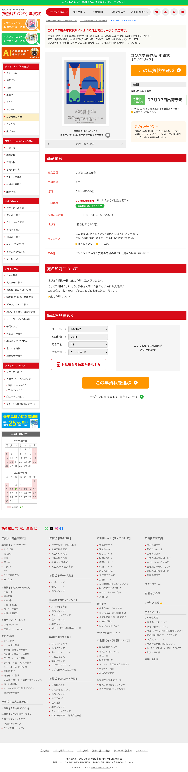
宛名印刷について (60, 296)
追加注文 (103, 597)
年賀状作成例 (58, 685)
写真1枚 (10, 148)
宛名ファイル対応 (59, 562)
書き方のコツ (153, 554)
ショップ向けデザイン (14, 728)
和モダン (10, 80)
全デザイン (11, 131)
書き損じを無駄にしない (159, 567)
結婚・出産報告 (14, 184)
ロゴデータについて (61, 665)
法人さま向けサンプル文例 (112, 689)
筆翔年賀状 (12, 326)
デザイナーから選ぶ (16, 208)
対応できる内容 (59, 607)
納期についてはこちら (144, 112)
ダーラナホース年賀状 (17, 304)
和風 (8, 88)
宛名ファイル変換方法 (62, 567)
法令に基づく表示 (101, 751)
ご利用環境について (63, 751)
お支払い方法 (106, 571)
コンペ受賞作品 (14, 117)
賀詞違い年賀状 (14, 334)
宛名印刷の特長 (59, 558)
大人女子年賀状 (14, 282)
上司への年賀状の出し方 (159, 558)
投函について (106, 562)
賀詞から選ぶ (13, 215)
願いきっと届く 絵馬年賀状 (20, 312)
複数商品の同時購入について (113, 584)
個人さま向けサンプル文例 (112, 685)
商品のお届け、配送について (161, 644)
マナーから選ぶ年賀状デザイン (21, 404)
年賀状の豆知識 (154, 538)
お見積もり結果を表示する (80, 364)
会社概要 (44, 751)
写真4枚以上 (13, 170)
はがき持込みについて (110, 588)
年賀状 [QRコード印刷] (63, 678)
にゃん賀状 (12, 275)
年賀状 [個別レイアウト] (63, 600)
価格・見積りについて (157, 627)
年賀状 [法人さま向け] (15, 701)
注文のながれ (58, 619)
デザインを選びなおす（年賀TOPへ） (117, 397)
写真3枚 (10, 162)
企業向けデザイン (12, 724)
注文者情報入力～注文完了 (112, 617)
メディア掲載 (152, 602)
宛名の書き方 (153, 545)
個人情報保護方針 (123, 751)
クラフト (10, 102)
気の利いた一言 (155, 549)
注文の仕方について (157, 622)
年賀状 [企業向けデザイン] (15, 708)
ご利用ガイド (138, 12)
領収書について (107, 575)
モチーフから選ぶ (15, 222)
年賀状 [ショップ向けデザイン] (17, 714)
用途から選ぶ (13, 237)
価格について (117, 12)
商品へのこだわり (15, 397)
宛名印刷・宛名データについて (162, 635)
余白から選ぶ (13, 259)
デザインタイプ (15, 390)
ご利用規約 (83, 751)
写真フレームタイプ (17, 385)
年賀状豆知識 (153, 652)
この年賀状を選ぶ (160, 70)
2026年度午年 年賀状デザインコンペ (23, 680)
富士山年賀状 (13, 348)
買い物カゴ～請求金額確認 (112, 613)
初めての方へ (106, 545)
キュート (10, 110)
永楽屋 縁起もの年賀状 (18, 290)
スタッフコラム (153, 584)
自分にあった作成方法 (158, 562)
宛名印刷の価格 (59, 549)
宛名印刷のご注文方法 (110, 608)
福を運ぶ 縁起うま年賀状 (19, 297)
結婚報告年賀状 (14, 356)
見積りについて (107, 580)
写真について (106, 660)
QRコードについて (60, 690)
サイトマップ (141, 751)
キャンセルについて (61, 615)
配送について (106, 558)
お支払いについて (156, 639)
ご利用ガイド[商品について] (113, 640)
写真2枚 (10, 155)
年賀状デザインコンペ (17, 341)
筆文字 (9, 95)
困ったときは (152, 612)
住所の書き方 (153, 575)
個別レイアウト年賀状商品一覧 (66, 628)
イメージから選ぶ (15, 244)
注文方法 (55, 703)
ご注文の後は (106, 621)
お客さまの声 (152, 593)
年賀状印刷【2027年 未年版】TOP (61, 20)
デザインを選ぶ (56, 12)
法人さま (78, 12)
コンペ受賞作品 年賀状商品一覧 (93, 20)
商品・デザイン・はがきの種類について (165, 631)
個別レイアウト (86, 244)
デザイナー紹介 (14, 372)
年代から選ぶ (13, 230)
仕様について (58, 582)
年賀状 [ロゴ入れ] (60, 637)
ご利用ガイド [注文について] (114, 538)
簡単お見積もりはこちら (90, 206)
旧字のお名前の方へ (109, 626)
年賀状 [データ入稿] (61, 575)
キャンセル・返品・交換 (110, 592)
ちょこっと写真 (14, 177)
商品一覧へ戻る (85, 144)
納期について (58, 587)
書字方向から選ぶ (15, 252)
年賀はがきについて (109, 651)
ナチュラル (11, 73)
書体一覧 (103, 656)
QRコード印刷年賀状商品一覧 (66, 715)
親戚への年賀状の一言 (158, 571)
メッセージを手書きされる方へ (114, 664)
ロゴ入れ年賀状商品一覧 (63, 670)
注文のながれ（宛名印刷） (63, 545)
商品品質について (108, 647)
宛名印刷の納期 (59, 554)
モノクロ (10, 124)
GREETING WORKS (100, 767)
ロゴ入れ (104, 244)
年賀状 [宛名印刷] (60, 538)
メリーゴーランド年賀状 (18, 319)
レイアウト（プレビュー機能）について (164, 648)
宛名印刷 (98, 12)
